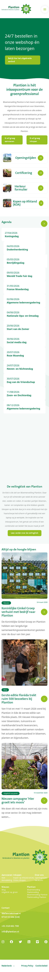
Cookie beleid (41, 966)
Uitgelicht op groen (10, 892)
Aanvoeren (7, 875)
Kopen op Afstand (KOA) (23, 878)
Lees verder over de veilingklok (24, 533)
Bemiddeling (7, 880)
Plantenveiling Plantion (36, 897)
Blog (3, 889)
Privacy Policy (27, 966)
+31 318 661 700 (10, 926)
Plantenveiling (33, 892)
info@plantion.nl (10, 931)
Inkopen (17, 875)
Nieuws (5, 887)
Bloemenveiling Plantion (37, 894)
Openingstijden (41, 878)
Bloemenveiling (33, 889)
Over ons (39, 875)
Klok (3, 878)
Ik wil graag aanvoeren (10, 140)
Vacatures (39, 880)
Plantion (31, 887)
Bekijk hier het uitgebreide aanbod (20, 60)
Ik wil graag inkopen (35, 140)
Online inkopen (19, 880)
